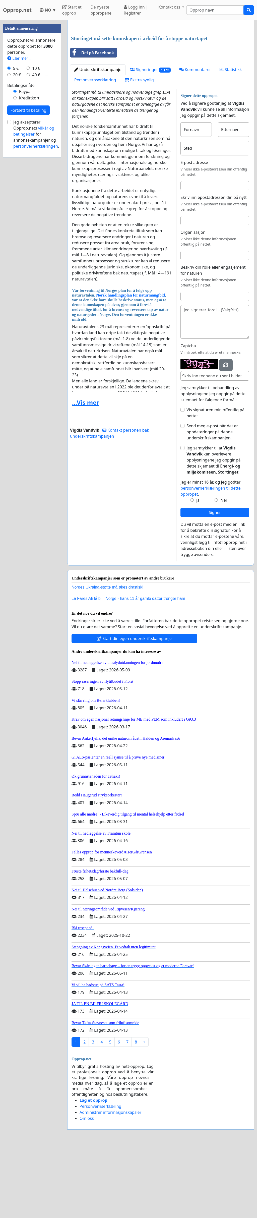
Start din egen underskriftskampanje (134, 709)
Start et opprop (72, 10)
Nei (223, 570)
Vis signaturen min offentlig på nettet (215, 483)
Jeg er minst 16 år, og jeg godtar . (210, 558)
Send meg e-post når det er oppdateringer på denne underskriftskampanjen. (212, 502)
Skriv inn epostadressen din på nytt (213, 267)
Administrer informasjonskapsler (110, 1182)
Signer (215, 583)
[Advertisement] (160, 63)
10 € (36, 219)
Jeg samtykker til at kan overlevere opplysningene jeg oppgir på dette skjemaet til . (213, 530)
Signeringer (150, 140)
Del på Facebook (92, 123)
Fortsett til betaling (28, 261)
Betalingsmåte (21, 236)
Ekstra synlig (139, 150)
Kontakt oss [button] (169, 7)
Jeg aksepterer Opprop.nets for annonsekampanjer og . (36, 285)
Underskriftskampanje (97, 140)
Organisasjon (193, 302)
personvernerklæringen (35, 297)
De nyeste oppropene (101, 10)
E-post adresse (194, 233)
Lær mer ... (20, 209)
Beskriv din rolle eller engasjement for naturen (212, 340)
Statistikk (231, 140)
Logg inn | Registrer (136, 10)
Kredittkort (29, 248)
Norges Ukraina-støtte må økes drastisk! (107, 657)
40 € (36, 225)
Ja (198, 570)
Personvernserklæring (95, 150)
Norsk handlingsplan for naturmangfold (130, 365)
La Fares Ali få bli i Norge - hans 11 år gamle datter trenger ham (128, 669)
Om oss (87, 1188)
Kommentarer (195, 140)
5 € (16, 219)
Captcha (188, 416)
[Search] (215, 10)
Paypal (25, 242)
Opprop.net (17, 10)
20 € (17, 225)
